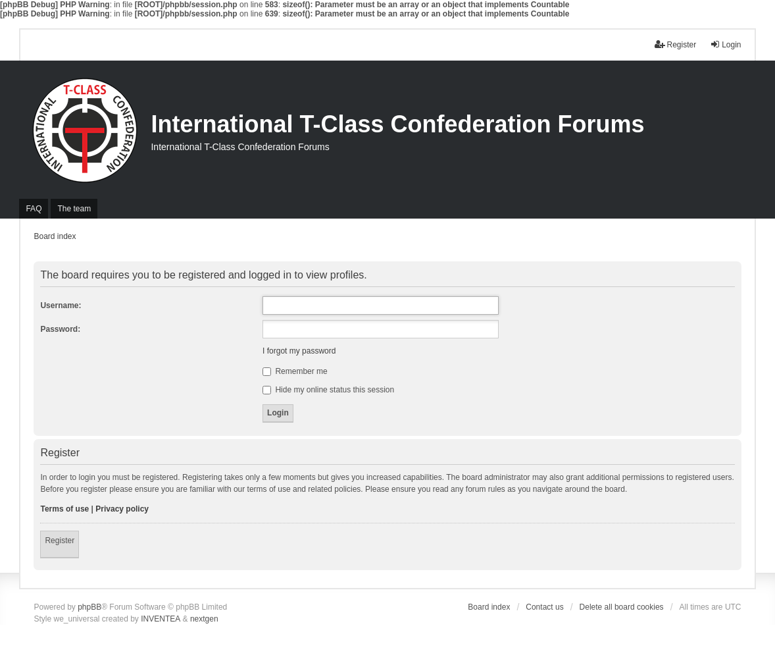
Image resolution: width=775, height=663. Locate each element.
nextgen (204, 618)
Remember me (295, 371)
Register (59, 540)
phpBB (89, 607)
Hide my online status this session (328, 389)
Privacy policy (122, 509)
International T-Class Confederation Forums (397, 124)
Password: (60, 329)
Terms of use (64, 509)
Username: (60, 305)
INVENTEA (160, 618)
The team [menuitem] (74, 208)
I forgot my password (299, 351)
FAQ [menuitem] (33, 208)
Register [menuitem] (675, 44)
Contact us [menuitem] (544, 607)
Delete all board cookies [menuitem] (622, 607)
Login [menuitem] (725, 44)
